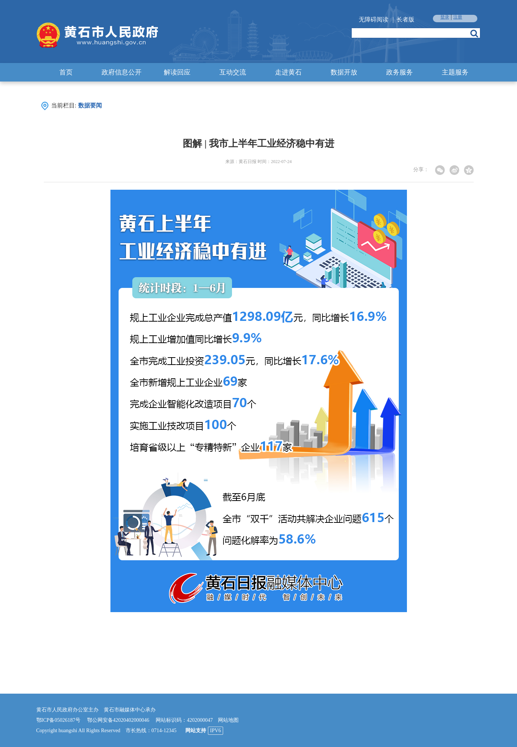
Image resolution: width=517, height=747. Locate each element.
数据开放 (344, 72)
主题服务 (455, 72)
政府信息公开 (122, 72)
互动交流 (232, 72)
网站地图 (228, 720)
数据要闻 (90, 105)
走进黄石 (288, 72)
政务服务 (399, 72)
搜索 (474, 33)
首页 (66, 72)
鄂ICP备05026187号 (58, 720)
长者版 (405, 19)
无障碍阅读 (373, 19)
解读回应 (177, 72)
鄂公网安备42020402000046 (118, 720)
